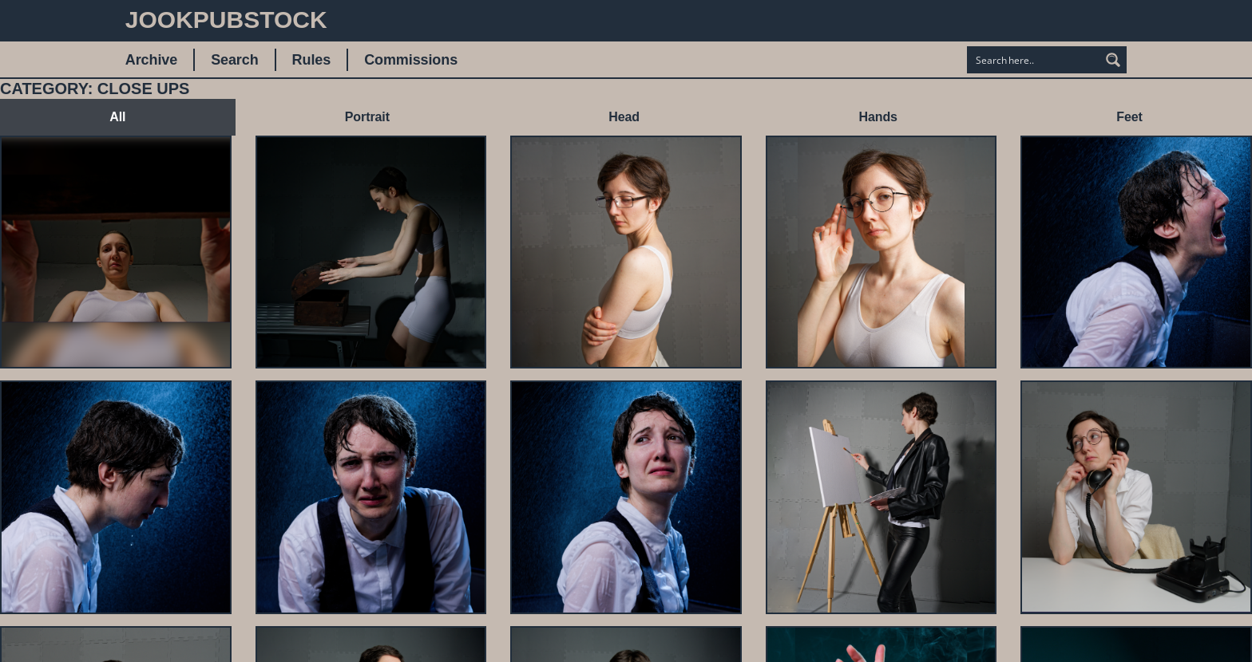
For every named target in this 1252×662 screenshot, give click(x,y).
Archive (151, 60)
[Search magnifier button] (1113, 59)
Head (624, 117)
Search (234, 60)
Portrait (367, 117)
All (117, 117)
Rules (311, 60)
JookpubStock (226, 19)
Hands (877, 117)
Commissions (411, 60)
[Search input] (1034, 59)
